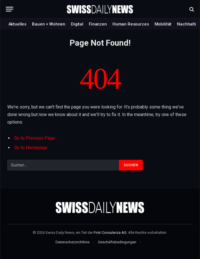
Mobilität (163, 24)
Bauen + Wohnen (48, 24)
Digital (77, 24)
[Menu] (9, 9)
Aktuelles (17, 24)
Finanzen (98, 24)
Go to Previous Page (34, 138)
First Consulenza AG (110, 232)
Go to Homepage (30, 147)
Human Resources (130, 24)
